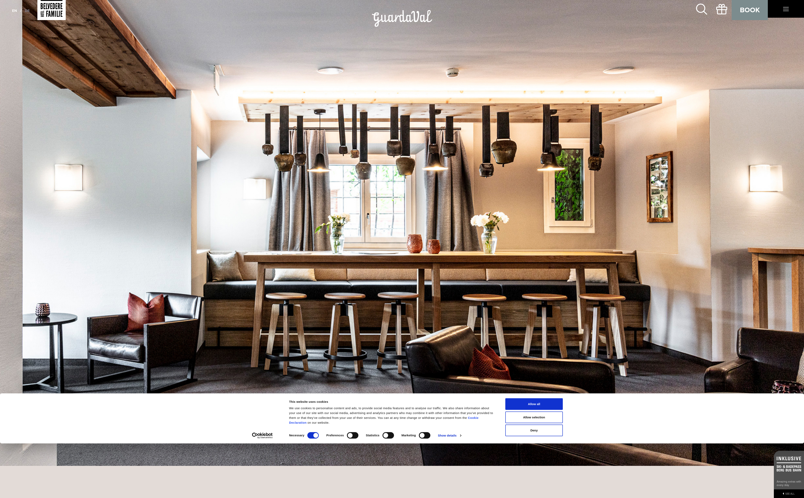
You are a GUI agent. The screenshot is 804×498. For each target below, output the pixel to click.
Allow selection (534, 269)
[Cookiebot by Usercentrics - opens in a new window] (262, 287)
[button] (60, 233)
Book (750, 10)
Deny (534, 282)
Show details (447, 287)
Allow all (534, 255)
